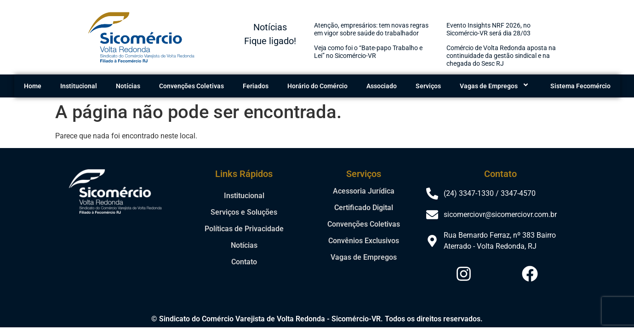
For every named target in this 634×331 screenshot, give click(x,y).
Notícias (128, 86)
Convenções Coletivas (191, 86)
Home (32, 86)
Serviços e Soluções (244, 212)
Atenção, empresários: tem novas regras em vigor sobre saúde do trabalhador (371, 29)
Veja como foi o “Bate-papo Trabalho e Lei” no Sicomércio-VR (368, 51)
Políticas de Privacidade (244, 228)
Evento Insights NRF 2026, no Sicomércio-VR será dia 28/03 (488, 29)
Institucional (78, 86)
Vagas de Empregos (495, 86)
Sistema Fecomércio (580, 86)
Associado (381, 86)
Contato (244, 261)
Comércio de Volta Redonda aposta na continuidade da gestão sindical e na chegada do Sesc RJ (501, 55)
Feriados (255, 86)
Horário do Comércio (317, 86)
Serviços (428, 86)
